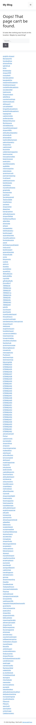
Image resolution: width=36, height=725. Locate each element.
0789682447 (7, 395)
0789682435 (7, 369)
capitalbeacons (8, 472)
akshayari (6, 460)
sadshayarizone (9, 180)
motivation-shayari (10, 641)
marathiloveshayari (10, 128)
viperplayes (7, 171)
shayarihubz (7, 541)
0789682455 (7, 415)
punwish (6, 687)
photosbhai (7, 137)
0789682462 (7, 431)
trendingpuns (8, 572)
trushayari (7, 178)
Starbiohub (7, 343)
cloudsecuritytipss (9, 340)
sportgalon (7, 708)
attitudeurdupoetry (10, 133)
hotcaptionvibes (9, 156)
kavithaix (6, 195)
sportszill (6, 706)
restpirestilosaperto (10, 82)
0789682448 (7, 398)
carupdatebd (8, 106)
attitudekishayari (9, 508)
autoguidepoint (9, 567)
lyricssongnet (8, 458)
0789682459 (7, 424)
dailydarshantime (9, 694)
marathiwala (7, 644)
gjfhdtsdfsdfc (8, 281)
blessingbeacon (9, 348)
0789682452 (7, 407)
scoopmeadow (8, 529)
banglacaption (8, 78)
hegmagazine (8, 503)
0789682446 (7, 393)
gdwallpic (6, 522)
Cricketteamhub (9, 675)
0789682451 (7, 405)
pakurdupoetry (8, 142)
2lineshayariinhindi (10, 520)
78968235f (7, 290)
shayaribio (7, 613)
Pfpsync (6, 704)
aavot (5, 242)
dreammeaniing (9, 579)
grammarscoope (9, 345)
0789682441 (7, 383)
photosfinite (7, 63)
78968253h (7, 295)
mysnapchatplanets (10, 589)
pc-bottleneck (8, 673)
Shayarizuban (8, 94)
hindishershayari (9, 85)
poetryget (6, 663)
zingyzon (6, 446)
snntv (5, 257)
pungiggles (7, 441)
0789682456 (7, 417)
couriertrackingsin (10, 637)
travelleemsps (8, 505)
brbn (4, 68)
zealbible (6, 166)
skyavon (6, 553)
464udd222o (7, 273)
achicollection (8, 455)
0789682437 (7, 374)
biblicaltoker (7, 618)
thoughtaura (7, 317)
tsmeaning (7, 515)
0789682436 (7, 372)
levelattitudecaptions (11, 111)
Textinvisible (7, 199)
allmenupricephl (9, 622)
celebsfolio (7, 670)
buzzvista (6, 149)
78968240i (7, 297)
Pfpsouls (6, 701)
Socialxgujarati (8, 197)
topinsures (7, 92)
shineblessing (8, 125)
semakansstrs (8, 575)
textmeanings (8, 357)
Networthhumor (9, 121)
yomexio (6, 204)
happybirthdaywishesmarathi (14, 603)
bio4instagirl (7, 233)
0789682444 (7, 391)
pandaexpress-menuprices (13, 321)
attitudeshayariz (9, 214)
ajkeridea (6, 221)
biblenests (7, 524)
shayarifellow (8, 216)
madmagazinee (8, 462)
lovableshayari (8, 331)
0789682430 (7, 381)
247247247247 (8, 434)
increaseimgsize (9, 696)
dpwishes (6, 209)
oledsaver (6, 326)
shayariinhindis (8, 615)
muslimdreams (8, 699)
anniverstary (7, 634)
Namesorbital (8, 668)
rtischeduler (7, 680)
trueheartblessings (10, 532)
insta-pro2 (7, 247)
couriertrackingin (9, 319)
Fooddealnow (8, 584)
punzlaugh (7, 565)
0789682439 (7, 379)
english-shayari (8, 56)
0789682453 (7, 410)
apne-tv (6, 264)
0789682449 (7, 400)
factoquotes (7, 192)
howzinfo (6, 465)
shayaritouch (8, 324)
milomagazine (8, 168)
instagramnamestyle (10, 596)
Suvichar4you (8, 474)
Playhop (6, 591)
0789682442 (7, 386)
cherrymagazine (9, 608)
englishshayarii (8, 329)
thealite (6, 582)
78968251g (7, 293)
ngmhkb (6, 278)
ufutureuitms (8, 481)
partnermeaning (9, 176)
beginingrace (8, 159)
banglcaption (8, 211)
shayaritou (7, 144)
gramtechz (7, 606)
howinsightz (7, 498)
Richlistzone (7, 123)
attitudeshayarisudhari (11, 692)
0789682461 (7, 429)
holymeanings (8, 336)
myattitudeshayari (10, 314)
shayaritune (7, 625)
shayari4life (7, 130)
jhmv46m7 (7, 283)
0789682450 (7, 403)
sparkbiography (9, 164)
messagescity (8, 352)
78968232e (7, 288)
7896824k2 (7, 302)
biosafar (6, 646)
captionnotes (8, 116)
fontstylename (8, 240)
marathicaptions (9, 238)
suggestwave (8, 527)
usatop (5, 262)
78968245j (7, 300)
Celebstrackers (8, 713)
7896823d (6, 285)
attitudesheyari (8, 477)
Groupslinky (7, 598)
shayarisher (7, 207)
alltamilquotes (8, 491)
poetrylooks (7, 469)
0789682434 (7, 367)
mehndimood (8, 594)
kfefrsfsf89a (7, 276)
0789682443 (7, 388)
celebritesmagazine (10, 152)
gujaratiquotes (8, 235)
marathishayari (8, 555)
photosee (6, 632)
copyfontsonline (9, 558)
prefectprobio (8, 118)
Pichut (5, 436)
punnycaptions (8, 684)
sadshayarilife (8, 601)
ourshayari (7, 309)
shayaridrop (7, 443)
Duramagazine (8, 630)
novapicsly (7, 350)
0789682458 (7, 422)
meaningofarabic (9, 620)
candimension (8, 661)
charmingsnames (9, 448)
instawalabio (7, 228)
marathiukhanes (9, 187)
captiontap (7, 570)
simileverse (7, 479)
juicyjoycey (7, 467)
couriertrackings (9, 99)
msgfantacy (7, 202)
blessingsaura (8, 551)
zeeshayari (7, 453)
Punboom (6, 355)
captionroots (7, 438)
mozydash (7, 75)
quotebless (7, 269)
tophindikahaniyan (10, 140)
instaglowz (7, 539)
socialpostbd (7, 90)
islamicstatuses (8, 101)
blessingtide (7, 362)
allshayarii (7, 104)
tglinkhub (6, 66)
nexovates (6, 682)
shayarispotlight (9, 496)
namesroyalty (8, 665)
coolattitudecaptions (10, 87)
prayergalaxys (8, 560)
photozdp (6, 223)
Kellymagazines (9, 627)
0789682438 (7, 376)
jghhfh (5, 307)
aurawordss (7, 536)
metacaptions (8, 548)
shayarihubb (7, 254)
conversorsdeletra (9, 333)
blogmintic (7, 259)
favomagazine (8, 501)
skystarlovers (8, 534)
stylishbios (7, 185)
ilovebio (6, 266)
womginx (6, 677)
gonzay (5, 577)
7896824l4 (7, 305)
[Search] (5, 45)
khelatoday (7, 70)
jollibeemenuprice (9, 639)
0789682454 (7, 412)
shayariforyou (8, 656)
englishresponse (9, 510)
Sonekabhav (7, 61)
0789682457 (7, 419)
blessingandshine (9, 544)
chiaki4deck (7, 486)
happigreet (7, 113)
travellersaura (8, 484)
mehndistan (7, 489)
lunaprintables (8, 338)
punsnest (6, 563)
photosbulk (7, 135)
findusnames (8, 653)
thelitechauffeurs (9, 219)
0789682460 (7, 426)
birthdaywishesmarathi (11, 658)
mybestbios (7, 450)
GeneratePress (27, 722)
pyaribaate (7, 312)
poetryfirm (7, 610)
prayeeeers (7, 546)
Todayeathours (8, 587)
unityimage (7, 711)
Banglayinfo (7, 58)
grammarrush (8, 173)
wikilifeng (6, 97)
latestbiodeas (8, 689)
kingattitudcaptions (10, 109)
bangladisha (7, 80)
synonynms (7, 517)
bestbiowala (7, 183)
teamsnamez (8, 154)
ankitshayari (7, 649)
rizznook (6, 493)
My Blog (7, 4)
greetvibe (6, 190)
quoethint (6, 271)
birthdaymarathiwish (11, 245)
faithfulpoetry (8, 230)
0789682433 (7, 364)
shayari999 (7, 73)
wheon (5, 226)
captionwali (7, 147)
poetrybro (6, 161)
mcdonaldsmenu (9, 651)
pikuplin (6, 512)
